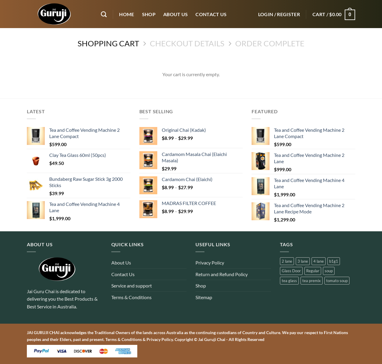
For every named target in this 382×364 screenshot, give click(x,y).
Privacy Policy (209, 262)
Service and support (131, 285)
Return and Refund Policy (221, 274)
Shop (200, 285)
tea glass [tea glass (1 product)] (289, 280)
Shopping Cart (108, 43)
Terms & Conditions (131, 297)
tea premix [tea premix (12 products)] (311, 280)
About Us (121, 262)
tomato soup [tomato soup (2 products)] (337, 280)
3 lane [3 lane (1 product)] (303, 261)
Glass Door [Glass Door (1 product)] (291, 270)
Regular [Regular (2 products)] (312, 270)
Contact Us (123, 274)
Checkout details (187, 43)
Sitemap (203, 297)
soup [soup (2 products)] (329, 270)
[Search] (104, 14)
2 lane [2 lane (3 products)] (287, 261)
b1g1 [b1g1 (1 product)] (333, 261)
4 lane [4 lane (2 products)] (318, 261)
